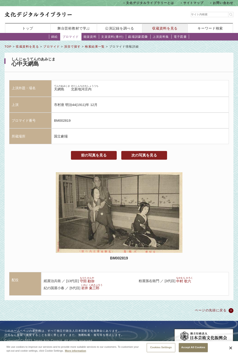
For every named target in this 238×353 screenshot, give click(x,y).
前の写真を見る (94, 155)
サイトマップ (193, 3)
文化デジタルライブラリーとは (150, 3)
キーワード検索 (210, 28)
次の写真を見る (144, 155)
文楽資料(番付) (112, 36)
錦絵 (54, 36)
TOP (8, 46)
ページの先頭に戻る (211, 310)
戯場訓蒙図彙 (138, 36)
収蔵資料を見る (165, 28)
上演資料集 (161, 36)
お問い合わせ (223, 3)
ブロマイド (70, 36)
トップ (27, 28)
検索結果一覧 (95, 46)
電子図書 (180, 36)
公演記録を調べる (119, 28)
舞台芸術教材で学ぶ (73, 28)
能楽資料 (90, 36)
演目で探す (72, 46)
